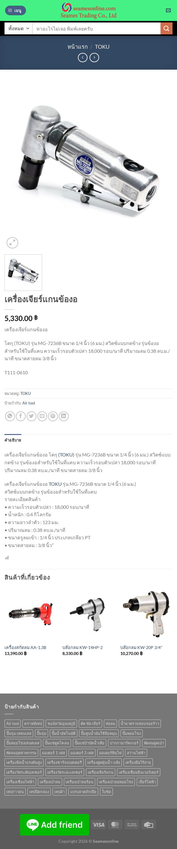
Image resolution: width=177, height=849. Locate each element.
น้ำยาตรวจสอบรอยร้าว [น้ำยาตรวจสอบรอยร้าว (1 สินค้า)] (140, 723)
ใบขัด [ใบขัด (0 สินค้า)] (106, 791)
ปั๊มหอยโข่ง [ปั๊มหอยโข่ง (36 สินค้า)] (131, 733)
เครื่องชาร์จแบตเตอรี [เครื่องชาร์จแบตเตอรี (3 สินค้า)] (64, 762)
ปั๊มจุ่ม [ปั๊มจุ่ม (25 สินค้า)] (41, 733)
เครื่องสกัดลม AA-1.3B (25, 647)
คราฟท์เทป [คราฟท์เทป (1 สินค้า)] (33, 723)
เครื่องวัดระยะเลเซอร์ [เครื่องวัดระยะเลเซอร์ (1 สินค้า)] (64, 772)
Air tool (28, 403)
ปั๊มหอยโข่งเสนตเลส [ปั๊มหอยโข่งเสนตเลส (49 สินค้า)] (22, 742)
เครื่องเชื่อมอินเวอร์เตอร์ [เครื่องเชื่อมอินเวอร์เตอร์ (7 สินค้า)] (138, 772)
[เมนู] (15, 11)
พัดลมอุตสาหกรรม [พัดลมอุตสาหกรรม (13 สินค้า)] (21, 752)
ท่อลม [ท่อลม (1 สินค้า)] (110, 723)
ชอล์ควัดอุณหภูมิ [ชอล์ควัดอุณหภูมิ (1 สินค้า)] (61, 723)
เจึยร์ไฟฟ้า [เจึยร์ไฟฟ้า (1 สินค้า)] (147, 781)
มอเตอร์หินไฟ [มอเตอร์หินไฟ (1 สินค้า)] (110, 752)
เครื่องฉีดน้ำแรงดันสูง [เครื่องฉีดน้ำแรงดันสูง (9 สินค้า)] (24, 762)
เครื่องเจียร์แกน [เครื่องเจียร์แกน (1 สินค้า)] (100, 772)
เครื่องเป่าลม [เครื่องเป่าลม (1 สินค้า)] (50, 781)
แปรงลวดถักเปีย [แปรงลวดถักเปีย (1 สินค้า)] (83, 791)
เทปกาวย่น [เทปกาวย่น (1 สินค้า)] (15, 791)
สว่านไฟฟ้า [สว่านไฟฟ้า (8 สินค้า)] (136, 752)
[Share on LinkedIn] (64, 416)
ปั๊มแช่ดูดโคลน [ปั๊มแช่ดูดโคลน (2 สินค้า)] (57, 742)
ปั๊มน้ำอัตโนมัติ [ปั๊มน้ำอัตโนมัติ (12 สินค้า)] (64, 733)
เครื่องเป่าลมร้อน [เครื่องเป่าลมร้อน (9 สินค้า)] (79, 781)
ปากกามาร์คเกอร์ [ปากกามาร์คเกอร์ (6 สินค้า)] (124, 742)
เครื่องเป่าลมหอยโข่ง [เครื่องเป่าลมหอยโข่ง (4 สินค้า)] (116, 781)
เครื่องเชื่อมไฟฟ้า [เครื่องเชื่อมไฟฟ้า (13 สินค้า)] (20, 781)
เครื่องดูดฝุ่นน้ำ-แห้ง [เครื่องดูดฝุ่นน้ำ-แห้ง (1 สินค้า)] (103, 762)
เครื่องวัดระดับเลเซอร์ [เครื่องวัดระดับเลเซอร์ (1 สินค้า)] (24, 772)
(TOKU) (66, 454)
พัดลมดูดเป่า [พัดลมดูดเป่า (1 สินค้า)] (154, 742)
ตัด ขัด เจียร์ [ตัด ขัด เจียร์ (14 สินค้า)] (90, 723)
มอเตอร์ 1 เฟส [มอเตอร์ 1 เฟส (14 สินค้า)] (53, 752)
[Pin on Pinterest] (53, 416)
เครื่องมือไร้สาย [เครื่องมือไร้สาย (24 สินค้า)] (138, 762)
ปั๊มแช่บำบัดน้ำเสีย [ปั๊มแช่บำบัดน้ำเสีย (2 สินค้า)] (89, 742)
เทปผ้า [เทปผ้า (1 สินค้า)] (59, 791)
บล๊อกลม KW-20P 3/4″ (141, 647)
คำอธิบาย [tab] (12, 440)
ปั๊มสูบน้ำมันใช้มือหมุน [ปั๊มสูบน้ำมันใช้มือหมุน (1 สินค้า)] (99, 733)
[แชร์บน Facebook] (21, 416)
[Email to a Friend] (42, 416)
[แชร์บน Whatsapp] (10, 416)
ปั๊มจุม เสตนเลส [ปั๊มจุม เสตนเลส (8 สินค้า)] (18, 733)
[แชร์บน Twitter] (31, 416)
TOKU (102, 46)
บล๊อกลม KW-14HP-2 (82, 647)
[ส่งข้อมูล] (167, 28)
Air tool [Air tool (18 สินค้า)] (12, 723)
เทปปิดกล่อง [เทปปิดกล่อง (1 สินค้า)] (39, 791)
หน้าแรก (77, 46)
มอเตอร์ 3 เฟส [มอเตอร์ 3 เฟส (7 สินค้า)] (82, 752)
